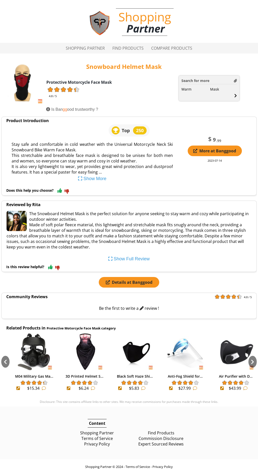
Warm (186, 89)
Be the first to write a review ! (129, 308)
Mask (214, 89)
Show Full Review (129, 258)
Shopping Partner (85, 48)
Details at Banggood (129, 282)
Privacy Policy (97, 444)
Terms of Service (97, 438)
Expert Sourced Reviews (161, 444)
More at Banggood (214, 151)
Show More (92, 178)
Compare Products (171, 48)
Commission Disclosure (161, 438)
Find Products (128, 48)
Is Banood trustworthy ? (72, 109)
